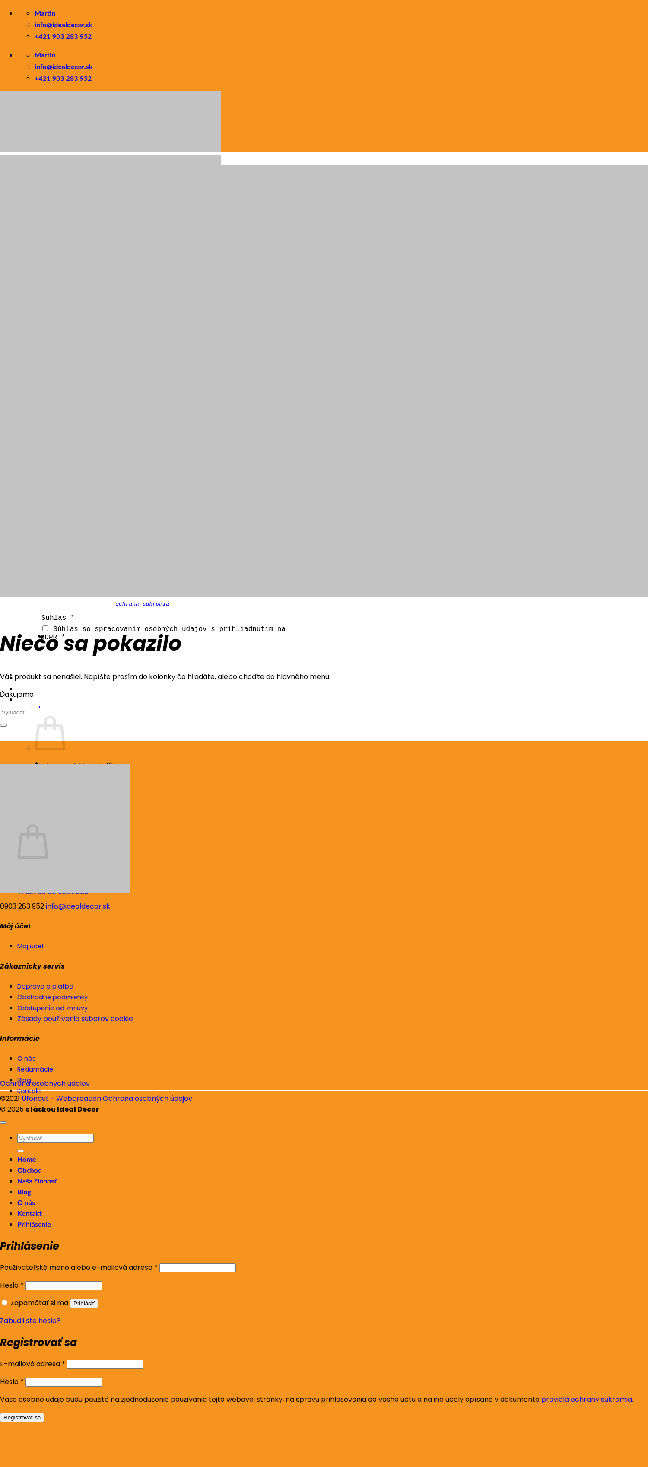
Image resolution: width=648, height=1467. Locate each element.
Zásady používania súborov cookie (75, 1019)
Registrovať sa (22, 1417)
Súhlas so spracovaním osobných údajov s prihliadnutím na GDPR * (163, 632)
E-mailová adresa (32, 1364)
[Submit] (3, 725)
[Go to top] (3, 1122)
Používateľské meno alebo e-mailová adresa (79, 1267)
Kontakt (29, 1213)
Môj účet (30, 946)
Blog (24, 1191)
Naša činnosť (37, 1181)
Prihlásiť (84, 1303)
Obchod (29, 1170)
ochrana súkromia (142, 604)
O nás (26, 1202)
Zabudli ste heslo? (30, 1321)
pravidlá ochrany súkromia (586, 1399)
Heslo (12, 1285)
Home (26, 1159)
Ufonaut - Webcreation (61, 1098)
